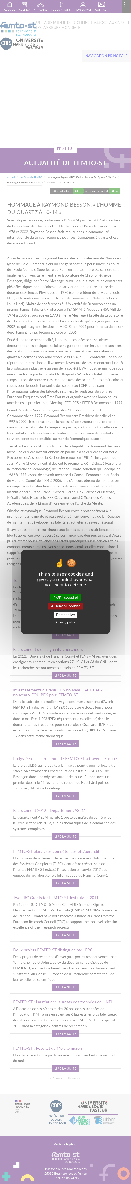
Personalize (65, 615)
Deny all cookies (66, 606)
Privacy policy (65, 622)
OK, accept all (65, 597)
